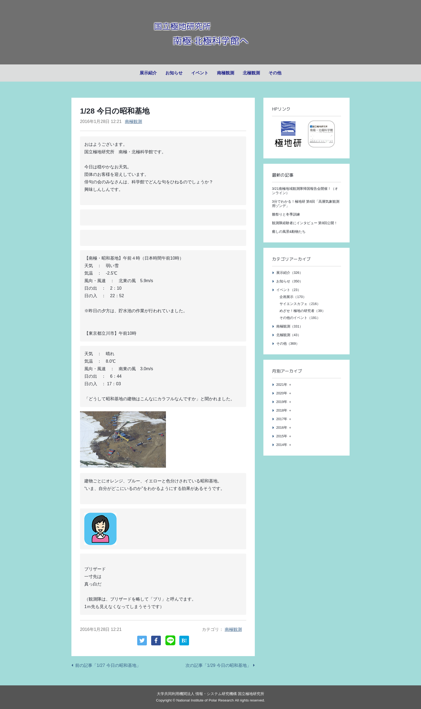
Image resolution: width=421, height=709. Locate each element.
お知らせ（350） (289, 281)
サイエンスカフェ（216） (300, 304)
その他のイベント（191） (300, 318)
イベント (199, 73)
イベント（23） (288, 290)
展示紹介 (148, 73)
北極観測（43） (288, 335)
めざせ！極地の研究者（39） (302, 311)
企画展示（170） (293, 297)
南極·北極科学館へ (210, 39)
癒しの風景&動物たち (289, 232)
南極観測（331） (289, 326)
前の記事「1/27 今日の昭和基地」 (108, 665)
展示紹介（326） (289, 273)
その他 (274, 73)
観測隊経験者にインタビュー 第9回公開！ (305, 223)
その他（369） (287, 343)
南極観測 (225, 73)
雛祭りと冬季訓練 (286, 214)
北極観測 (251, 73)
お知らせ (174, 73)
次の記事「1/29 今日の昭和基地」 (218, 665)
